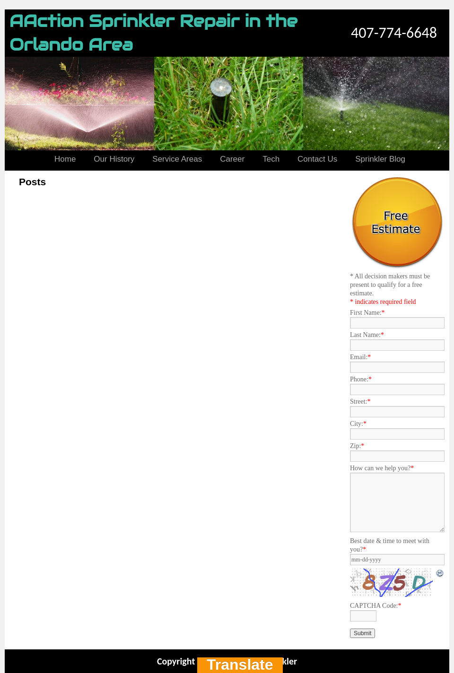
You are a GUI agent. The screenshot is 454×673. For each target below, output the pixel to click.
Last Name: (367, 334)
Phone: (361, 379)
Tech (270, 159)
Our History (114, 159)
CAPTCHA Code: (376, 605)
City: (358, 423)
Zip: (357, 445)
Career (232, 159)
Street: (360, 401)
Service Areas (177, 159)
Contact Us (317, 159)
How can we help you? (382, 468)
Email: (360, 357)
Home (65, 159)
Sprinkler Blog (380, 159)
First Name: (367, 312)
